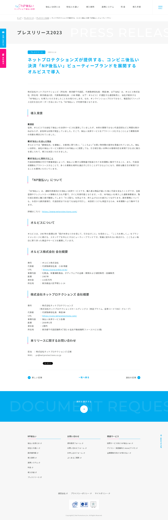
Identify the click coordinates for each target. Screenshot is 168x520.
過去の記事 (133, 377)
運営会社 (61, 493)
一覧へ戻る (84, 377)
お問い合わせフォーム (75, 448)
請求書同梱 (32, 453)
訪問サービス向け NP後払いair (119, 443)
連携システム (33, 462)
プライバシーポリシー (80, 493)
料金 (29, 467)
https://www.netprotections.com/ (59, 211)
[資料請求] (3, 58)
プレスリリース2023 (42, 18)
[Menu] (160, 7)
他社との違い (33, 448)
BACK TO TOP (161, 443)
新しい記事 (35, 377)
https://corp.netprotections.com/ (59, 315)
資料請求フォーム (74, 443)
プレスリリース (29, 18)
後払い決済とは (34, 443)
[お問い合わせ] (3, 38)
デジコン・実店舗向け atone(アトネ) (121, 448)
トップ (19, 18)
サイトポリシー (101, 493)
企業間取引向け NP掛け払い (118, 453)
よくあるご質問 (73, 457)
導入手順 (31, 472)
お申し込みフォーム (75, 453)
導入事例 (31, 457)
